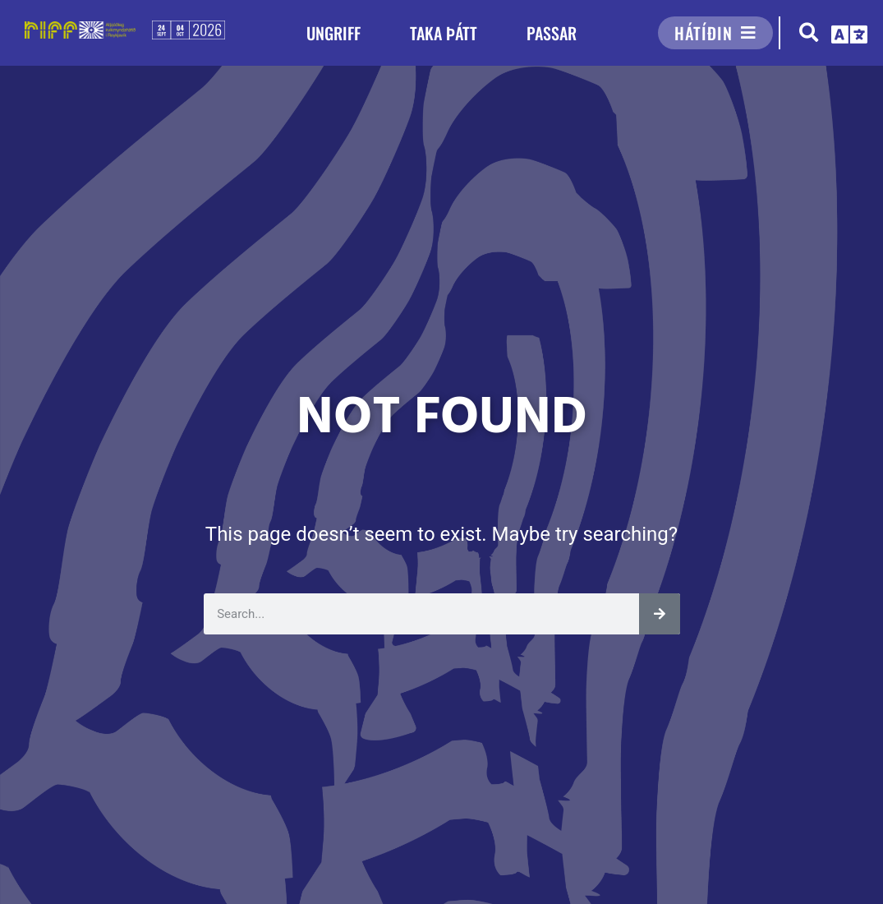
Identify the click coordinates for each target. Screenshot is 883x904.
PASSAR (552, 33)
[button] (808, 33)
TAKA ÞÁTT (443, 33)
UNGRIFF (333, 33)
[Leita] (659, 613)
